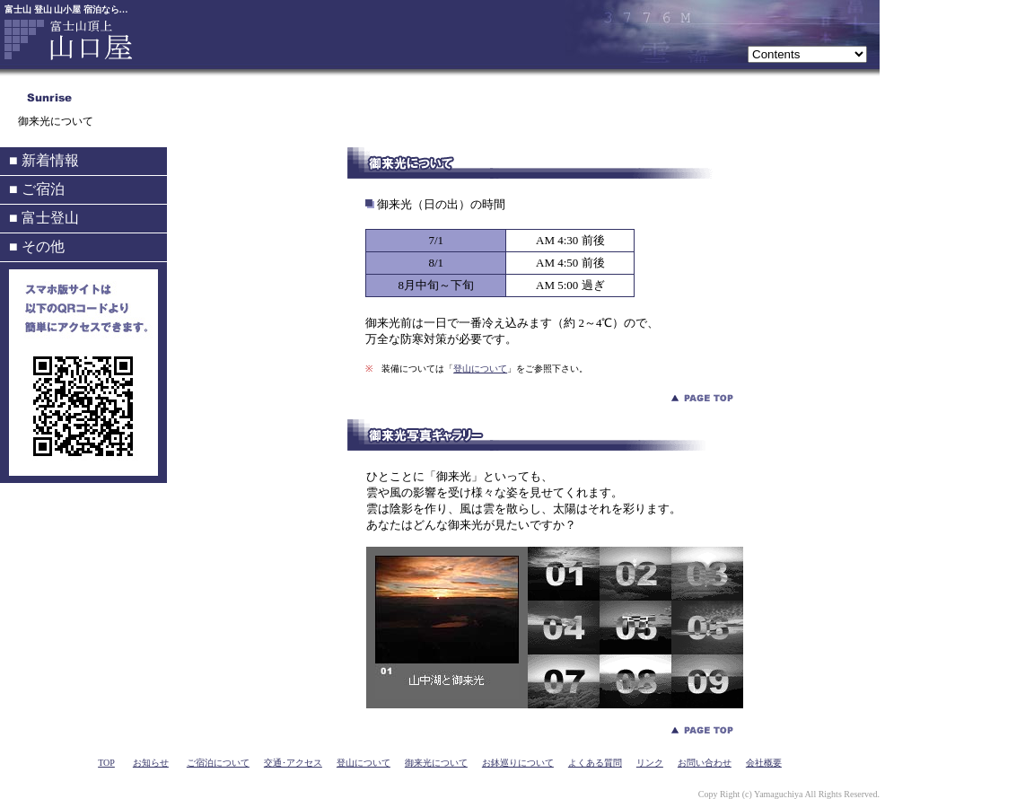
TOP (106, 763)
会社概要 (764, 763)
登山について (480, 368)
